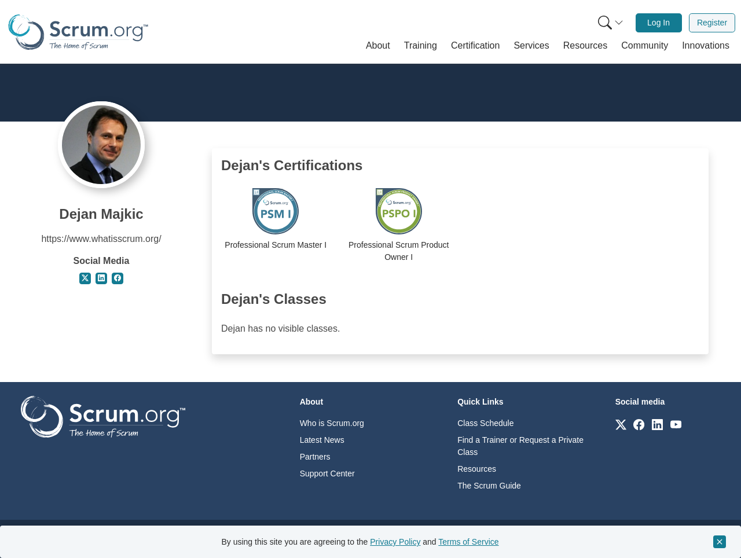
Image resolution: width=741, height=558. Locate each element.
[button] (378, 45)
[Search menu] (610, 23)
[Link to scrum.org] (620, 424)
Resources (476, 468)
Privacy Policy (395, 541)
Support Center (327, 473)
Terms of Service (468, 541)
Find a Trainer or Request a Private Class (520, 446)
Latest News (322, 440)
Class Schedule (485, 423)
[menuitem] (609, 23)
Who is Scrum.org (332, 423)
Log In (658, 22)
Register (712, 22)
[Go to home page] (103, 416)
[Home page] (78, 32)
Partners (315, 456)
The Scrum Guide (489, 485)
